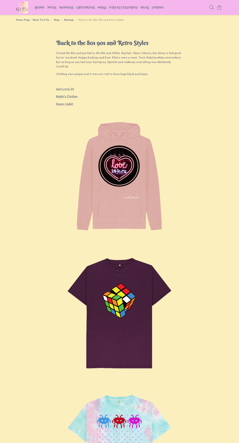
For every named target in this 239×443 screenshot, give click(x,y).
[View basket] (219, 7)
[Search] (211, 7)
